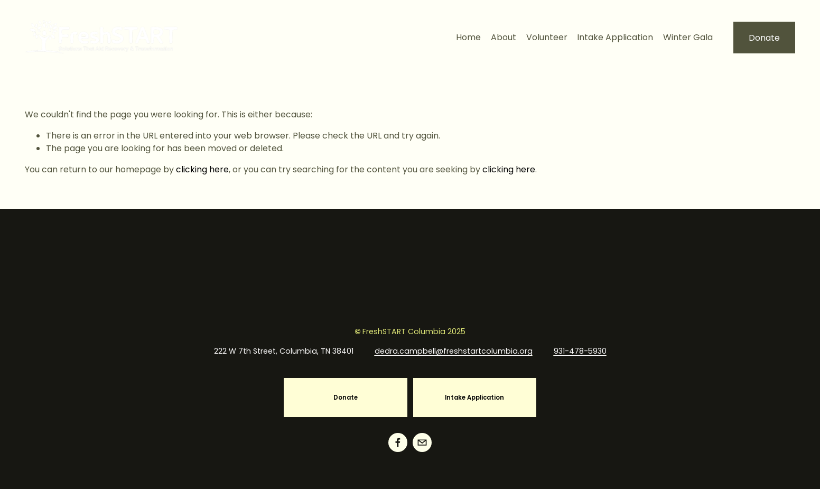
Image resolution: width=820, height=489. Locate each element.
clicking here (202, 169)
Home (468, 37)
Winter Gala (688, 37)
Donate (764, 38)
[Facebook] (397, 442)
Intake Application (615, 37)
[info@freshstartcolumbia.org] (422, 442)
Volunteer (546, 37)
